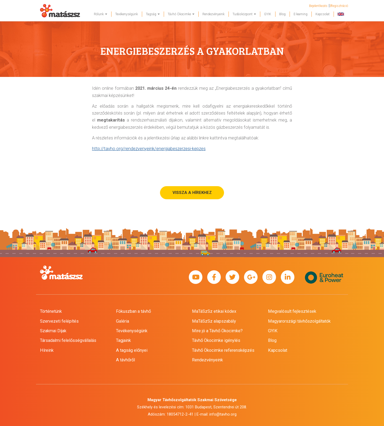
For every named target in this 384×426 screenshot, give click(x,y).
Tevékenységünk (126, 14)
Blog (282, 14)
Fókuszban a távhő (133, 311)
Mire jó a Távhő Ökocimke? (217, 330)
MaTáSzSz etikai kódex (214, 311)
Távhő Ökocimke (181, 14)
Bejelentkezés (318, 6)
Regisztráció (339, 6)
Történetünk (51, 311)
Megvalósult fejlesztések (292, 311)
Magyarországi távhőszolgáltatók (299, 321)
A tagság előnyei (131, 350)
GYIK (267, 14)
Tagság (153, 14)
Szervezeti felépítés (59, 321)
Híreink (47, 350)
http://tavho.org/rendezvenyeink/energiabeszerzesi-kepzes (149, 148)
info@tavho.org (223, 414)
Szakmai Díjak (53, 330)
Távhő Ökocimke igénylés (216, 340)
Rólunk (100, 14)
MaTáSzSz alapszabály (214, 321)
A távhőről (125, 359)
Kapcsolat (322, 14)
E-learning (300, 14)
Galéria (122, 321)
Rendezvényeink (213, 14)
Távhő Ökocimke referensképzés (223, 350)
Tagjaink (123, 340)
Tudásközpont (244, 14)
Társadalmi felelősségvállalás (68, 340)
